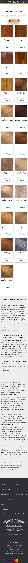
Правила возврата (20, 497)
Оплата (17, 489)
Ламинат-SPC (4, 486)
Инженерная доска (6, 492)
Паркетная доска (5, 489)
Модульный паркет (6, 509)
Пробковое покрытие (6, 499)
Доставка (17, 486)
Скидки (17, 484)
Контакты (17, 492)
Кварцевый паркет (5, 497)
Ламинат (3, 484)
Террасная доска (5, 507)
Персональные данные (21, 494)
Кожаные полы (4, 504)
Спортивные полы (5, 502)
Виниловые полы (5, 494)
